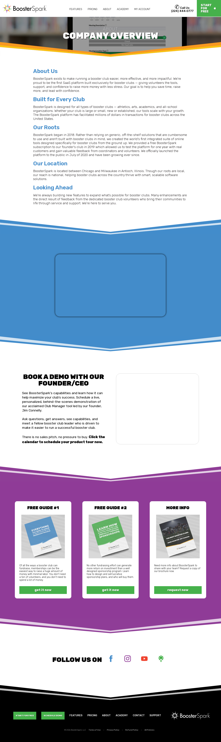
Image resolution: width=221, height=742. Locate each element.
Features (75, 9)
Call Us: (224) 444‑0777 (182, 9)
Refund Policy (131, 730)
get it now (43, 590)
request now (177, 590)
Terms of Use (95, 730)
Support (155, 715)
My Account (142, 9)
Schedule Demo (53, 715)
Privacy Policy (113, 730)
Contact (139, 715)
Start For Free (25, 715)
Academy (123, 9)
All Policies (149, 730)
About (107, 9)
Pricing (92, 9)
